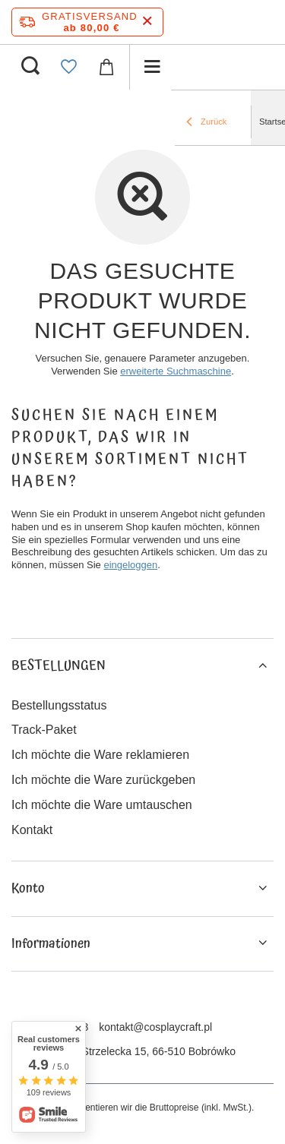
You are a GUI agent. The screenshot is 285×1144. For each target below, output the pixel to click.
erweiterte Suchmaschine (175, 371)
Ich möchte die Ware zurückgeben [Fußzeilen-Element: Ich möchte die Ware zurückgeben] (103, 779)
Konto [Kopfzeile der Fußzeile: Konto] (28, 888)
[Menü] (152, 67)
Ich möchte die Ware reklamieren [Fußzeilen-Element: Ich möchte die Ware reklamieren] (100, 754)
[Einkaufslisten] (68, 67)
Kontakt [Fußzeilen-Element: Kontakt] (31, 829)
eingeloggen (130, 564)
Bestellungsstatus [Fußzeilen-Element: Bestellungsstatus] (58, 705)
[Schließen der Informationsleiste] (147, 21)
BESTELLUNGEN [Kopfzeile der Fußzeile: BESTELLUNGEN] (58, 666)
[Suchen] (30, 67)
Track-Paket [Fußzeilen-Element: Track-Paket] (44, 729)
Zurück (206, 123)
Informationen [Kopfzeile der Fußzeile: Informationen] (50, 944)
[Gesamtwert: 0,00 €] (106, 67)
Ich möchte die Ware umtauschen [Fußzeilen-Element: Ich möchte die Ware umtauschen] (101, 804)
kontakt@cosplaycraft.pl (155, 1027)
